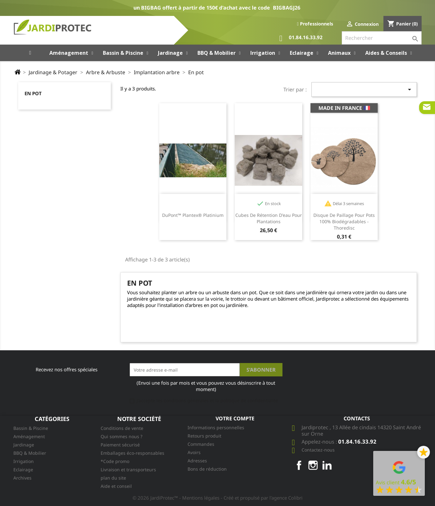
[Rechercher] (382, 38)
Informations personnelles (216, 427)
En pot (33, 93)
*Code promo (115, 461)
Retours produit (204, 436)
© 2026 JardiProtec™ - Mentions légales (176, 498)
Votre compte (235, 418)
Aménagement (29, 436)
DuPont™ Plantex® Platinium (193, 215)
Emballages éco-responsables (132, 453)
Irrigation (23, 461)
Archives (22, 478)
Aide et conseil (116, 486)
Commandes (201, 444)
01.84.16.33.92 (301, 38)
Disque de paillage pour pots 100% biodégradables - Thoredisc (344, 221)
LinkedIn (327, 465)
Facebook (299, 465)
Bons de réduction (207, 469)
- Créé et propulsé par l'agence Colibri (262, 498)
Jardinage (23, 445)
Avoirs (194, 452)
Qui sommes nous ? (121, 436)
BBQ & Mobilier (29, 453)
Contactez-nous (318, 450)
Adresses (197, 461)
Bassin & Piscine (30, 428)
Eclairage (23, 470)
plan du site (113, 478)
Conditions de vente (122, 428)
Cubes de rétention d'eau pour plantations (268, 218)
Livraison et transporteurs (128, 470)
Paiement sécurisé (120, 445)
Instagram (313, 465)
